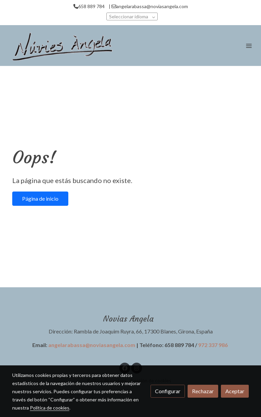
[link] (61, 45)
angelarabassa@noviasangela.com (91, 345)
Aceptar (234, 391)
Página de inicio (40, 198)
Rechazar (203, 391)
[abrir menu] (249, 45)
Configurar (167, 391)
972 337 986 (213, 345)
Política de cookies (49, 408)
